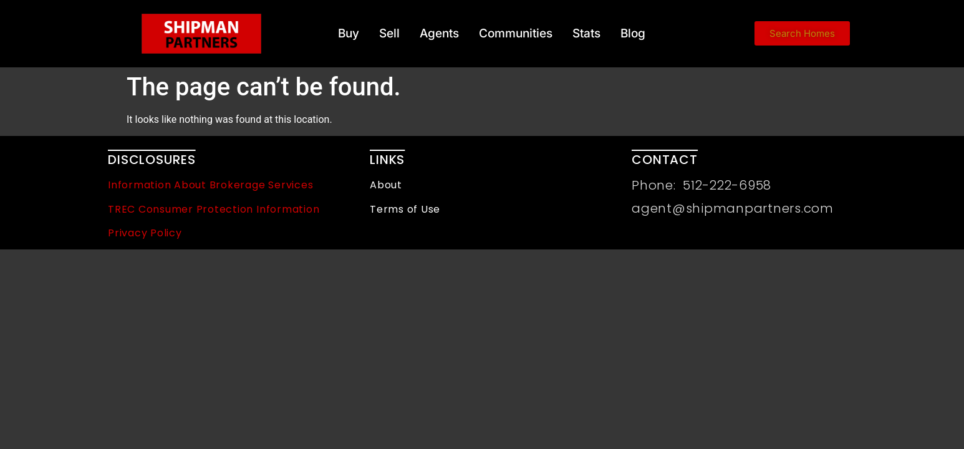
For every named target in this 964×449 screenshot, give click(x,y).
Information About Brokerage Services (210, 185)
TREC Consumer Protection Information (213, 209)
